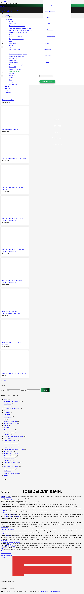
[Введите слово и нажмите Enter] (46, 77)
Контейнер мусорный (11, 441)
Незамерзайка (8, 452)
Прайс (57, 133)
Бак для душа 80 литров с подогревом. (14, 158)
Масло (6, 400)
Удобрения (7, 471)
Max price (23, 390)
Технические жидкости (11, 467)
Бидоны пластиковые (11, 424)
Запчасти (7, 406)
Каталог (57, 127)
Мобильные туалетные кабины (14, 449)
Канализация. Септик (11, 443)
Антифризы (7, 404)
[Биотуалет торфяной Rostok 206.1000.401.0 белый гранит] (10, 307)
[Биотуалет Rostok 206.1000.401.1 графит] (10, 369)
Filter (45, 390)
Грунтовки (7, 428)
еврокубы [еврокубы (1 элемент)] (3, 484)
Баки (5, 419)
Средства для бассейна (11, 462)
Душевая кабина (9, 432)
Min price (3, 390)
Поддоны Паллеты (10, 456)
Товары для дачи (9, 469)
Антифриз (7, 415)
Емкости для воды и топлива (13, 436)
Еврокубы (7, 434)
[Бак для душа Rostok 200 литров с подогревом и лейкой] (10, 245)
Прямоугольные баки (11, 454)
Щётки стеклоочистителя (12, 408)
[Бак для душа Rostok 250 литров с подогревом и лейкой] (10, 276)
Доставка (57, 139)
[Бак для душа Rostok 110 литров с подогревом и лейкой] (10, 214)
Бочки (6, 426)
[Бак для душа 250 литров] (10, 125)
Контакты (57, 145)
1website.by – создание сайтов (50, 591)
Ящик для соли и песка (11, 473)
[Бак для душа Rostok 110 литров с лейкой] (10, 183)
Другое (6, 475)
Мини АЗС (7, 447)
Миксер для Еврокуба (11, 445)
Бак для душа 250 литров (10, 129)
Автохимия (7, 413)
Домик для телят (9, 430)
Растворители (8, 460)
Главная (57, 121)
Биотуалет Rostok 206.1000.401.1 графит (14, 374)
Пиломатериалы (9, 458)
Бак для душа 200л (8, 100)
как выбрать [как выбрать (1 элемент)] (7, 484)
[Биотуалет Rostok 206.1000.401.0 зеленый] (10, 338)
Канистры (7, 439)
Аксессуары (7, 417)
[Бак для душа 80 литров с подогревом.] (10, 154)
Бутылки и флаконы (10, 421)
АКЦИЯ (6, 411)
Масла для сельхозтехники (12, 402)
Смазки (6, 465)
